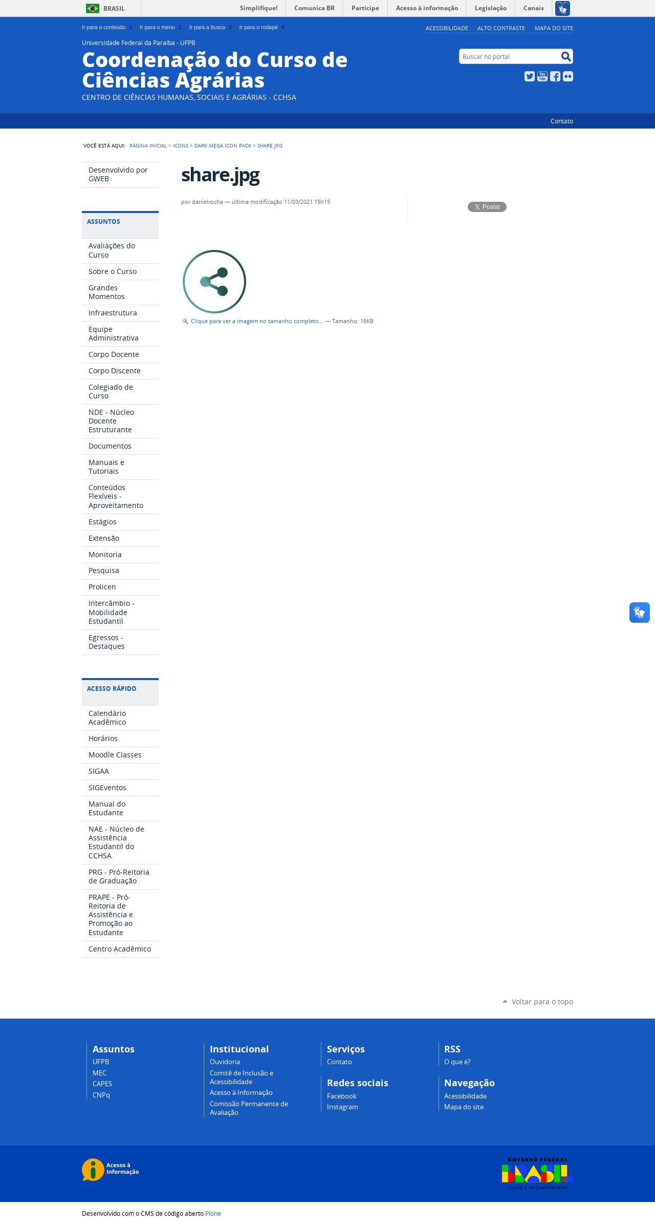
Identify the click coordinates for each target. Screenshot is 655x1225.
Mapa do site (554, 28)
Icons (180, 145)
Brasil (114, 8)
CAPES (102, 1084)
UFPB (101, 1062)
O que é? (457, 1062)
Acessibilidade (447, 28)
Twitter (530, 76)
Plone (213, 1213)
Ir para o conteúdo (108, 27)
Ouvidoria (225, 1062)
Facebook (555, 76)
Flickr (568, 76)
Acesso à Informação (241, 1092)
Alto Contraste (501, 28)
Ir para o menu (161, 27)
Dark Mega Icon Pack (222, 145)
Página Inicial (148, 145)
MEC (99, 1073)
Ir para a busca (211, 27)
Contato (562, 121)
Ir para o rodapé (263, 27)
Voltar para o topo (542, 1001)
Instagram (342, 1107)
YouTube (542, 76)
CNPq (101, 1095)
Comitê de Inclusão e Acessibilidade (241, 1077)
